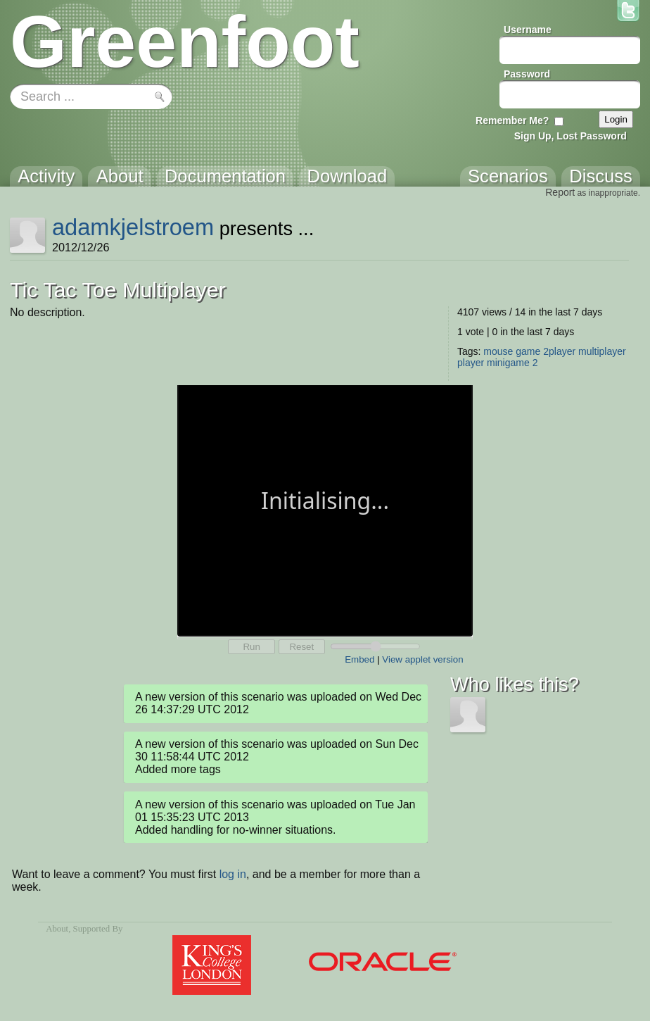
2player (559, 351)
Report (560, 192)
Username (528, 29)
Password (527, 74)
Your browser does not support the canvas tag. (325, 509)
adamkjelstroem (133, 227)
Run (251, 646)
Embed (359, 659)
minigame (508, 362)
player (470, 362)
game (528, 351)
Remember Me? (512, 120)
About (57, 929)
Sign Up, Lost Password (570, 136)
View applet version (422, 659)
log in (232, 874)
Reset (301, 646)
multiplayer (602, 351)
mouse (498, 351)
